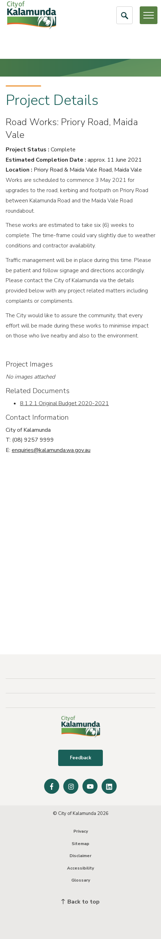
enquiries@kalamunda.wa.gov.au (51, 450)
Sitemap (80, 843)
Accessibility (80, 868)
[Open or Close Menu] (148, 15)
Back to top (80, 902)
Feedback (80, 758)
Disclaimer (80, 856)
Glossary (80, 880)
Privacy (80, 831)
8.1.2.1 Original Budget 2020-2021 (64, 403)
